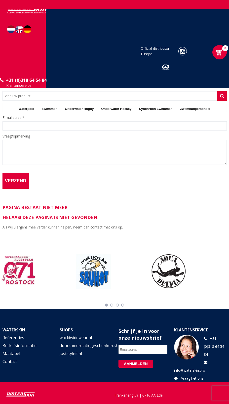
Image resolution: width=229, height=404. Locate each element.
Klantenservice (19, 85)
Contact (9, 361)
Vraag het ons (192, 378)
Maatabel (11, 353)
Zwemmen (50, 109)
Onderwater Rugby (79, 109)
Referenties (13, 337)
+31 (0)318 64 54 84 (26, 80)
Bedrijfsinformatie (19, 345)
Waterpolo (26, 109)
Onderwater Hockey (116, 109)
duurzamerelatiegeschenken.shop (86, 345)
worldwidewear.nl (76, 337)
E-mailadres (13, 117)
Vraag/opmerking (16, 136)
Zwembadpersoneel (195, 109)
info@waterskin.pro (189, 370)
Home (8, 108)
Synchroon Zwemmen (156, 109)
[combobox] (109, 96)
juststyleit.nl (71, 353)
